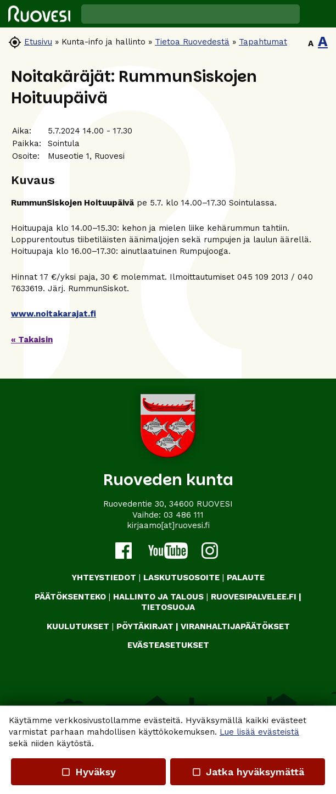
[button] (318, 13)
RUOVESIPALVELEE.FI (253, 597)
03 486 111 (184, 515)
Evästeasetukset (168, 645)
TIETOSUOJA (168, 607)
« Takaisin (32, 340)
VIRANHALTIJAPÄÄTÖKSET (235, 626)
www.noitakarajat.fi (53, 314)
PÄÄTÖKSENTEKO (70, 597)
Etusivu (38, 42)
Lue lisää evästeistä (259, 732)
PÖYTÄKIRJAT (144, 626)
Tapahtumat (263, 42)
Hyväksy (88, 772)
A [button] (310, 43)
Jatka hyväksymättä (247, 772)
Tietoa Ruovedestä (192, 42)
